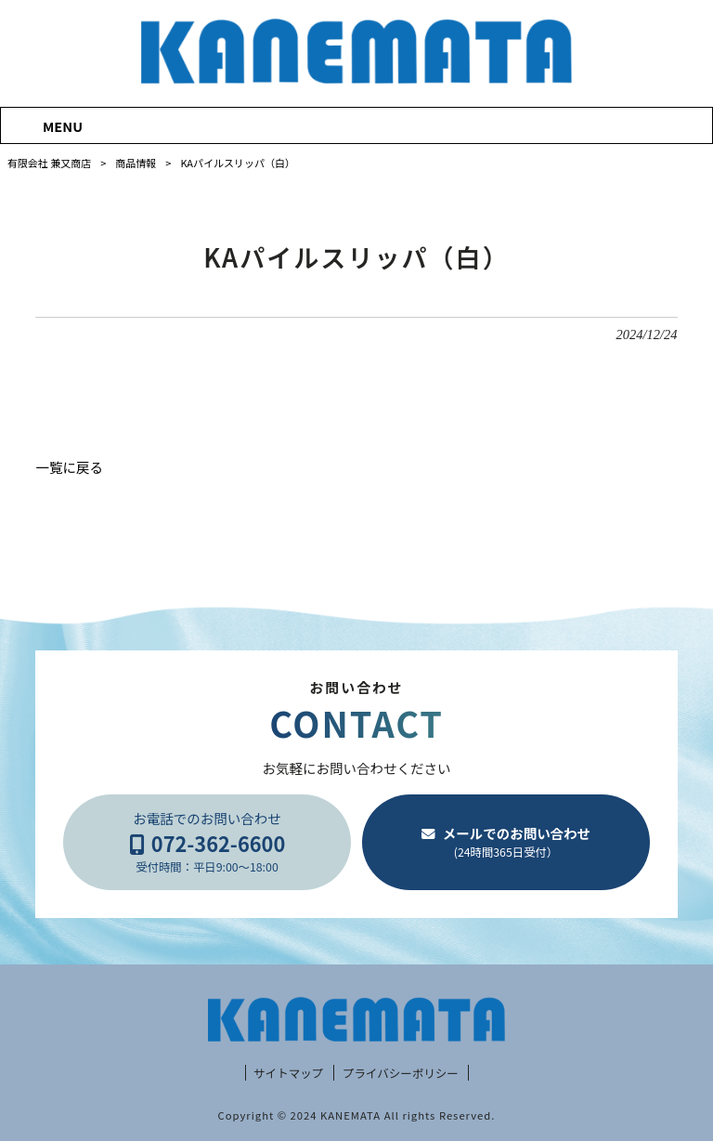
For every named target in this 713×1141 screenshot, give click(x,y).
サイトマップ (288, 1073)
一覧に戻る (69, 467)
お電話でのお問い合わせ (207, 842)
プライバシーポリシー (401, 1073)
